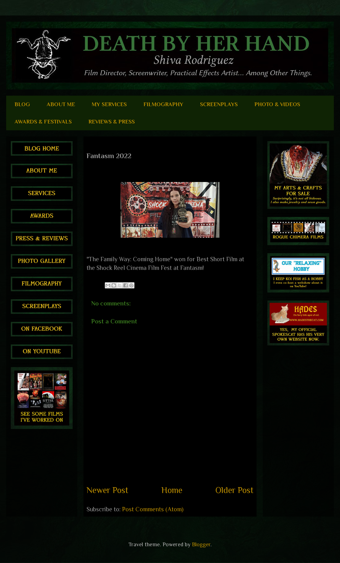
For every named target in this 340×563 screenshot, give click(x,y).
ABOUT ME (61, 104)
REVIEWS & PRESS (111, 122)
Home (171, 490)
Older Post (234, 490)
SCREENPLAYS (219, 104)
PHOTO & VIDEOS (277, 104)
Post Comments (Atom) (153, 509)
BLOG (22, 104)
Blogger (201, 544)
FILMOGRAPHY (163, 104)
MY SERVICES (109, 104)
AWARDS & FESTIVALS (43, 122)
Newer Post (107, 490)
